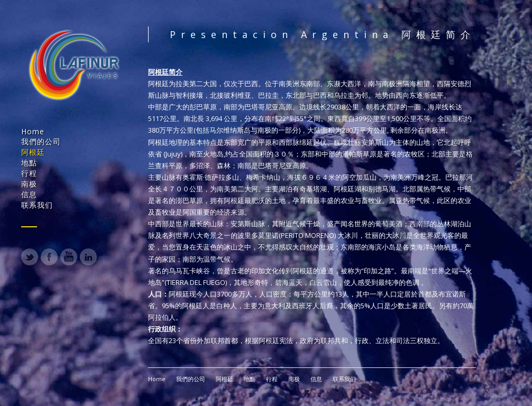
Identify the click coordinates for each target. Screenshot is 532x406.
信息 (29, 194)
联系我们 (37, 205)
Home (32, 131)
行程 (29, 173)
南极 (29, 184)
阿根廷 (33, 152)
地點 (29, 163)
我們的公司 (41, 141)
